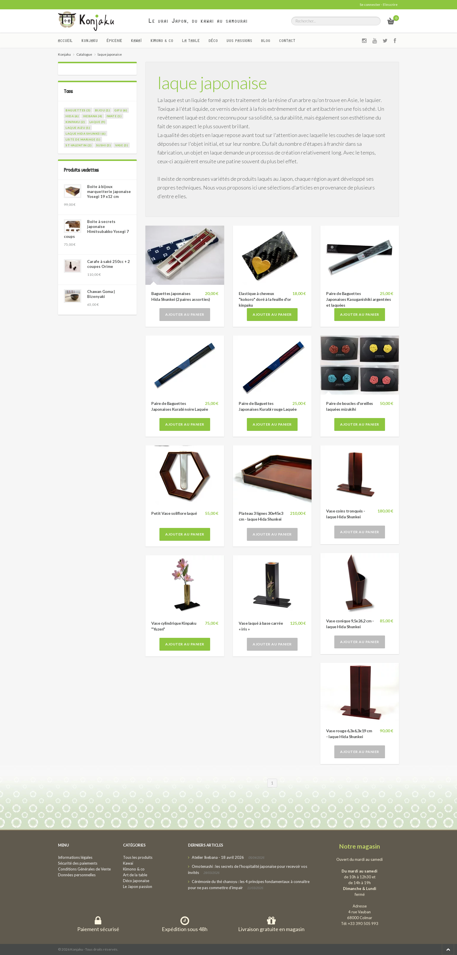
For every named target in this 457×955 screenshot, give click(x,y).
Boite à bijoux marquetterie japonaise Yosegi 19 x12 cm (109, 191)
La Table (191, 40)
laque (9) (97, 122)
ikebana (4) (92, 116)
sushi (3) (103, 145)
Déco (213, 40)
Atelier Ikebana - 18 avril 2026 (218, 857)
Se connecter (370, 4)
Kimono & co (162, 40)
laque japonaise (212, 82)
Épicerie (114, 40)
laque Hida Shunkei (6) (86, 133)
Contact (287, 40)
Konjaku (90, 40)
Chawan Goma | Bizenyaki (101, 294)
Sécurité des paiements (77, 863)
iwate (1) (114, 116)
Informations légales (75, 857)
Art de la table (135, 875)
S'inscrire (390, 4)
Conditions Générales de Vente (84, 869)
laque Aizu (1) (78, 127)
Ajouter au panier (184, 314)
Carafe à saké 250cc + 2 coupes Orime (108, 264)
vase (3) (121, 145)
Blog (265, 40)
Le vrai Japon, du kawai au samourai (198, 20)
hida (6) (72, 116)
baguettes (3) (78, 110)
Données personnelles (77, 875)
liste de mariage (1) (83, 139)
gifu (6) (120, 110)
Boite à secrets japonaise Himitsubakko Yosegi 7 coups (96, 229)
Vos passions (239, 40)
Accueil (65, 40)
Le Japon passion (137, 886)
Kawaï (136, 40)
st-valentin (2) (79, 145)
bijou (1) (102, 110)
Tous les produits (137, 857)
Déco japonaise (136, 880)
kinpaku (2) (75, 122)
